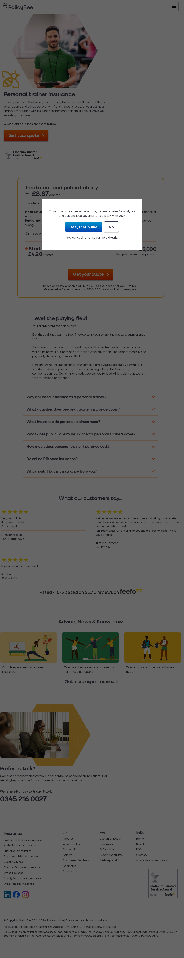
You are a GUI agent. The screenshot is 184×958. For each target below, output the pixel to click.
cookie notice (86, 237)
